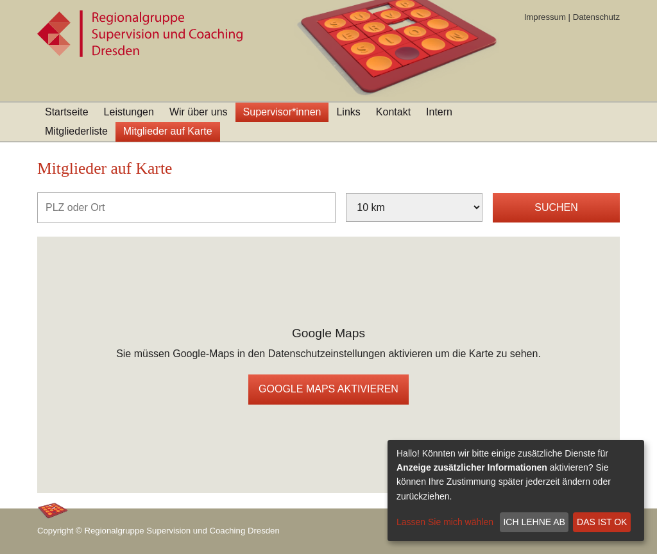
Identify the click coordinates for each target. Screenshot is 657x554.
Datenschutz (596, 17)
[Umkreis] (414, 207)
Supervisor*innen (282, 111)
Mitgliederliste (76, 131)
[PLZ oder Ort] (186, 207)
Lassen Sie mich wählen (445, 522)
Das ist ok (602, 522)
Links (348, 111)
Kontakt (393, 111)
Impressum (545, 17)
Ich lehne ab (534, 522)
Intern (439, 111)
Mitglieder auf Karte (167, 131)
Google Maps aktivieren (328, 388)
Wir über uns (198, 111)
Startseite (67, 111)
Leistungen (129, 111)
